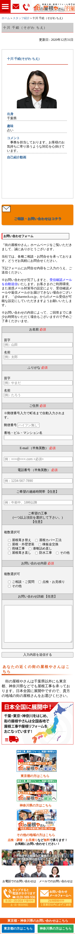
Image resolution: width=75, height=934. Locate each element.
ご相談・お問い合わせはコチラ (37, 218)
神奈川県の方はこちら (36, 813)
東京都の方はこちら (35, 784)
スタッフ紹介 (21, 18)
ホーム (6, 18)
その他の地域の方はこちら (36, 843)
